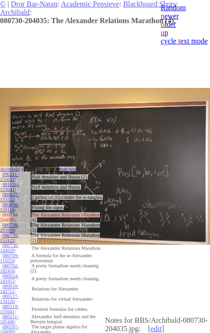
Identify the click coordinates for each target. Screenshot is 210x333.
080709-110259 (9, 258)
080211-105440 (9, 319)
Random (173, 8)
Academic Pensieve (90, 4)
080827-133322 (9, 197)
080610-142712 (9, 289)
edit (156, 329)
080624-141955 (9, 278)
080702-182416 (9, 268)
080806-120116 (9, 207)
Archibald (15, 12)
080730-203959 (9, 227)
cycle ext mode (184, 41)
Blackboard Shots (149, 4)
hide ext (67, 169)
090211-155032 (9, 177)
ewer (170, 16)
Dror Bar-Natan (34, 4)
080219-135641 (9, 309)
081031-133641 (9, 187)
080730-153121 (9, 238)
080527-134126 (9, 299)
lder (168, 24)
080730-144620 (9, 248)
